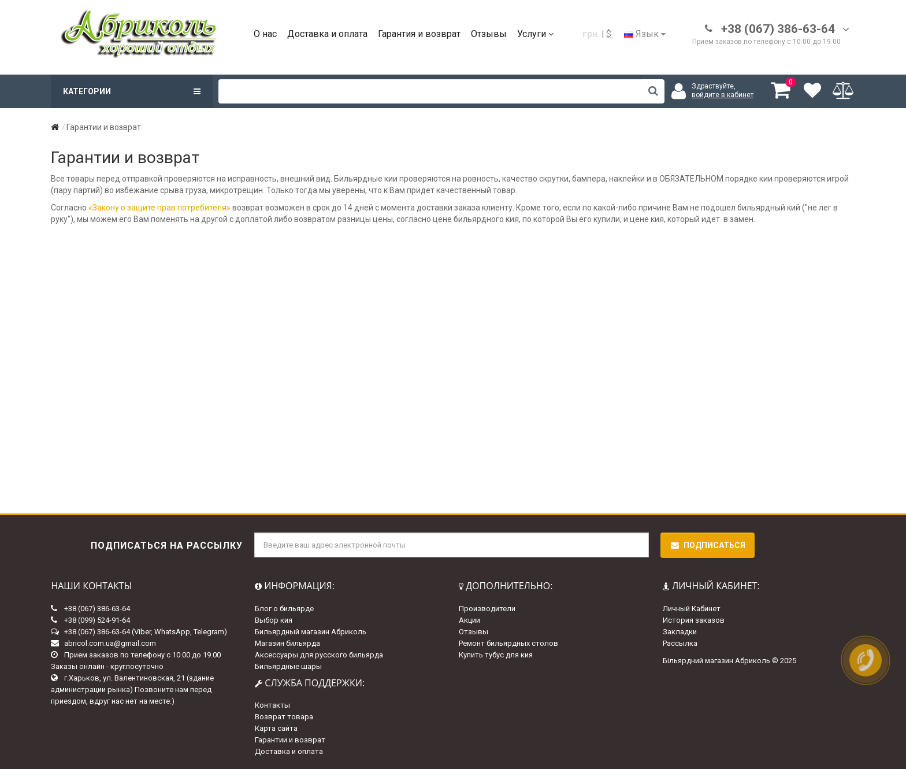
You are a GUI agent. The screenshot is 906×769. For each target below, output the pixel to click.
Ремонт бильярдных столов (508, 643)
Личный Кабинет (692, 608)
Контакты (272, 705)
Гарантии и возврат (290, 739)
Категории (131, 91)
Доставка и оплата (327, 33)
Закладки (680, 631)
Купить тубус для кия (496, 654)
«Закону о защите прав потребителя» (159, 207)
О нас (265, 33)
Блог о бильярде (284, 608)
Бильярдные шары (288, 666)
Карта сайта (276, 728)
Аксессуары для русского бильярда (319, 654)
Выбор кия (273, 620)
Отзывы (489, 33)
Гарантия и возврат (419, 33)
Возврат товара (284, 716)
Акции (469, 620)
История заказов (694, 620)
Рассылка (680, 643)
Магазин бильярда (287, 643)
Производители (487, 608)
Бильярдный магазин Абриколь (310, 631)
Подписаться (707, 545)
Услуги (535, 33)
